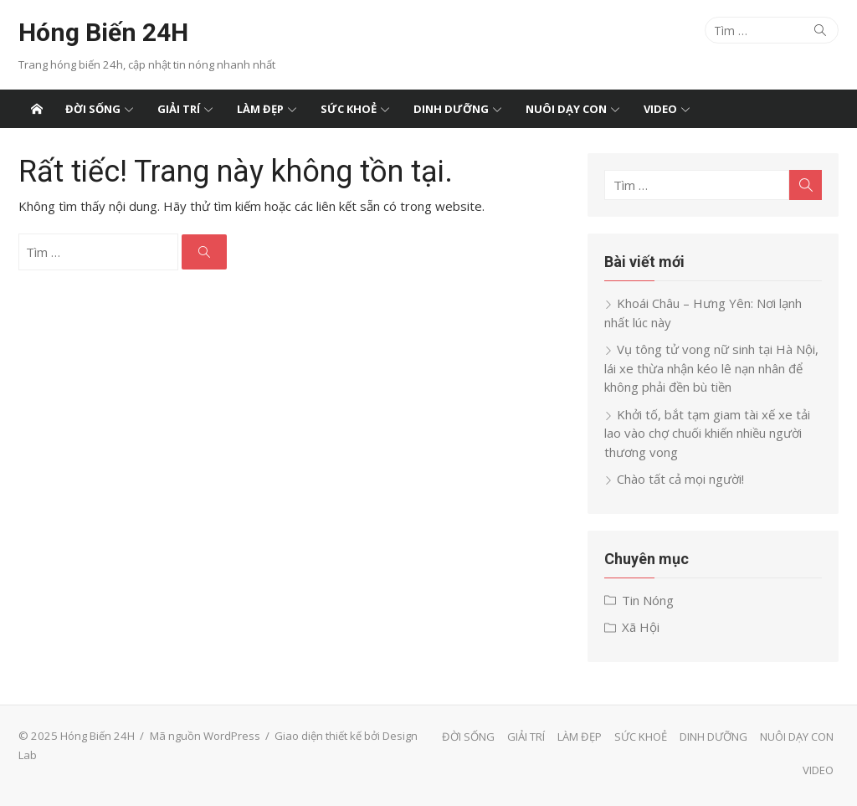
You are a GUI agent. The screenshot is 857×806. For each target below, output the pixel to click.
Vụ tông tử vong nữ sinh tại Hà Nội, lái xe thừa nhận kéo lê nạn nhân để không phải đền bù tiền (711, 368)
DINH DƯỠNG (451, 108)
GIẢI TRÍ (178, 108)
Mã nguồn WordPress (205, 735)
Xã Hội (640, 627)
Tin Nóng (648, 600)
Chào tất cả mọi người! (680, 478)
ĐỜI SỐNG (93, 108)
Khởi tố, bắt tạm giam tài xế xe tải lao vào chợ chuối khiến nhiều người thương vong (707, 433)
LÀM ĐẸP (260, 108)
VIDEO (660, 108)
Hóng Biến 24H (103, 32)
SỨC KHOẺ (349, 108)
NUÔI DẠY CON (566, 108)
